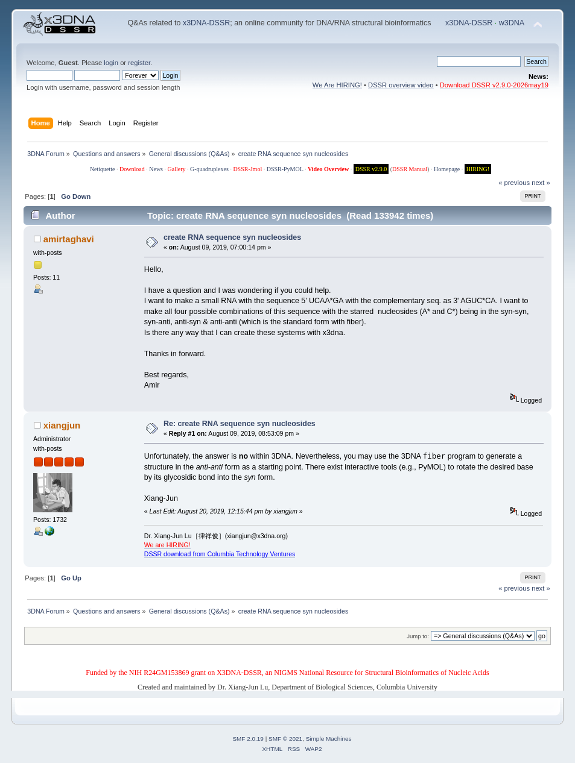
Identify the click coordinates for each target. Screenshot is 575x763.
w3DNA (511, 23)
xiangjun (62, 425)
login (111, 62)
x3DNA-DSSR (206, 23)
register (139, 62)
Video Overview (328, 169)
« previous (514, 182)
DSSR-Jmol (247, 169)
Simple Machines (329, 738)
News (156, 169)
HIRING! (477, 169)
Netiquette (102, 169)
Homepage (447, 169)
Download (132, 169)
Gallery (177, 169)
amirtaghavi (68, 239)
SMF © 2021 (285, 738)
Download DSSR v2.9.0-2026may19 (494, 85)
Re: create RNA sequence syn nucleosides (240, 423)
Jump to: (418, 636)
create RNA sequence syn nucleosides (232, 237)
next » (541, 182)
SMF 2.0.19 (248, 738)
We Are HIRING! (337, 85)
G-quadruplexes (209, 169)
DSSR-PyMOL (285, 169)
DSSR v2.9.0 (371, 169)
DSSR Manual (409, 169)
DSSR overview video (401, 85)
